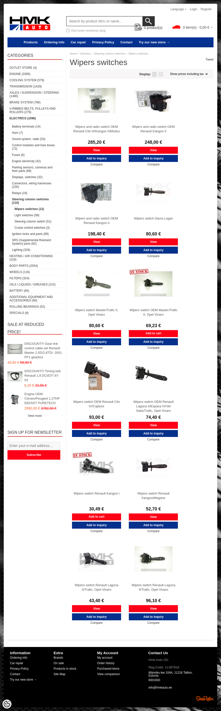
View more (35, 416)
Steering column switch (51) (32, 221)
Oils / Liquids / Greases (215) (32, 284)
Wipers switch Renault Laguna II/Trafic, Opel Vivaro (97, 587)
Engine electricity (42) (26, 161)
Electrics (85, 53)
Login (193, 9)
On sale (59, 663)
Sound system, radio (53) (28, 139)
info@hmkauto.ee (160, 687)
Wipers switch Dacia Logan (153, 218)
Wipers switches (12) (29, 209)
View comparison (108, 674)
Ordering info (54, 42)
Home (73, 53)
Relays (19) (19, 193)
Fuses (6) (18, 155)
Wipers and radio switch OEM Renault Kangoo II (153, 129)
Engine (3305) (19, 74)
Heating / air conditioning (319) (31, 257)
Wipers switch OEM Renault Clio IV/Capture (96, 404)
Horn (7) (17, 133)
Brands (58, 657)
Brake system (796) (25, 102)
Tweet (210, 59)
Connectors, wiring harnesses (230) (31, 185)
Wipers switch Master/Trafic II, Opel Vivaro (96, 312)
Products (31, 42)
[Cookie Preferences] (6, 704)
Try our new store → (154, 42)
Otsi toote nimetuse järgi (88, 30)
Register (206, 9)
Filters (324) (19, 278)
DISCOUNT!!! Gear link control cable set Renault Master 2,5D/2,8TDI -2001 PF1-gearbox (43, 350)
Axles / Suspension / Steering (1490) (34, 94)
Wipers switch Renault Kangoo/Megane (154, 496)
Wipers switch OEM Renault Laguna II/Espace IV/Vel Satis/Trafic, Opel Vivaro (153, 406)
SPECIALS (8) (19, 313)
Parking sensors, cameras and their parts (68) (32, 169)
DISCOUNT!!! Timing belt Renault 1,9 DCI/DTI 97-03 (42, 375)
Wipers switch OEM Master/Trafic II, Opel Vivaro (153, 312)
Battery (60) (19, 290)
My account (104, 657)
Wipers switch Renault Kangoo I (96, 493)
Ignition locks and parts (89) (30, 234)
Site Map (59, 674)
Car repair (78, 42)
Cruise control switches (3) (32, 227)
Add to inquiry (96, 158)
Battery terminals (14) (26, 126)
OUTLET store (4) (23, 68)
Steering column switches (109, 53)
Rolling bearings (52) (27, 306)
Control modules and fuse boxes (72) (33, 146)
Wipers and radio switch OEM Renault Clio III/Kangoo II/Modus (96, 129)
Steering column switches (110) (30, 201)
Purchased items (108, 668)
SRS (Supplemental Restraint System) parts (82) (31, 241)
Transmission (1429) (25, 86)
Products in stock (65, 668)
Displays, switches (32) (27, 177)
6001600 (154, 680)
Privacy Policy (103, 42)
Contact (126, 42)
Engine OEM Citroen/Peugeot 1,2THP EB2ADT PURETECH (42, 398)
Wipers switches (138, 53)
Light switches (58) (26, 215)
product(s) (148, 28)
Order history (105, 663)
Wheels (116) (19, 272)
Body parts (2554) (23, 266)
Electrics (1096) (22, 118)
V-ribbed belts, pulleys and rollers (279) (32, 110)
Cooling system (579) (26, 80)
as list (154, 74)
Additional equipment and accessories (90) (31, 298)
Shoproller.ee (205, 698)
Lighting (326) (21, 250)
